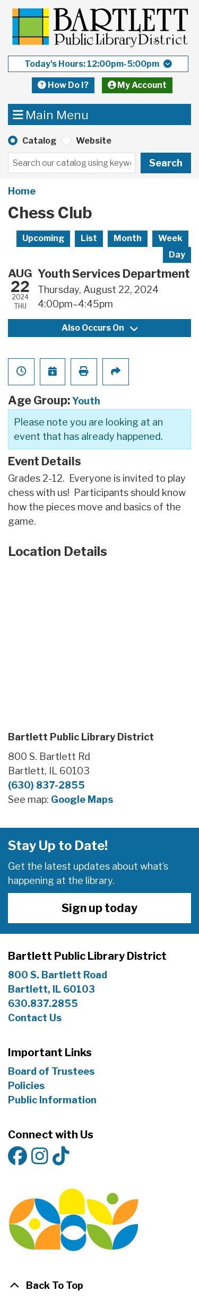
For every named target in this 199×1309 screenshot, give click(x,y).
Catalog (39, 141)
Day (177, 255)
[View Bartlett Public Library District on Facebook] (17, 1156)
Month (128, 238)
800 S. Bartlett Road (57, 974)
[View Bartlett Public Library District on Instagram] (39, 1156)
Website (93, 141)
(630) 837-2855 (46, 785)
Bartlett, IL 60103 (52, 989)
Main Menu (51, 114)
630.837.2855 (43, 1003)
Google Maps (82, 799)
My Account (137, 85)
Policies (26, 1085)
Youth (86, 400)
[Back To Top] (99, 1285)
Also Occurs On (99, 328)
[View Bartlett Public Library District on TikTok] (61, 1156)
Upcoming (43, 238)
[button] (98, 64)
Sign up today (99, 908)
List (89, 238)
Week (170, 238)
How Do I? (63, 85)
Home (22, 191)
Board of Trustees (51, 1071)
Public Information (52, 1099)
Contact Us (35, 1017)
